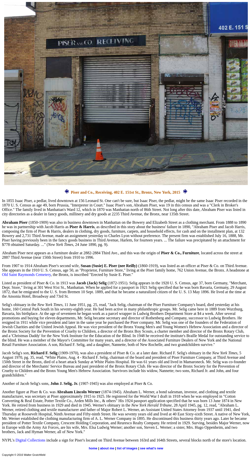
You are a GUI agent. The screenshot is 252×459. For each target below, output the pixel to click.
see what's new (151, 448)
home (93, 448)
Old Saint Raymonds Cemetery (26, 274)
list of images (127, 448)
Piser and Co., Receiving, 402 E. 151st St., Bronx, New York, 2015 (125, 192)
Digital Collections (30, 440)
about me (107, 448)
